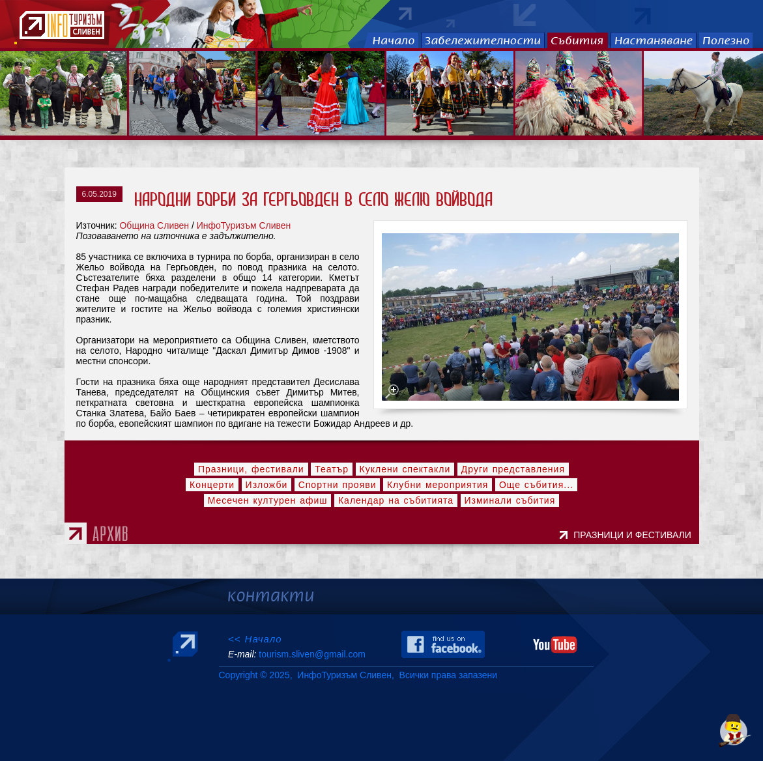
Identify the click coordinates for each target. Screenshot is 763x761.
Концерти (212, 485)
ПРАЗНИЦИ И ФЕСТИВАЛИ (634, 535)
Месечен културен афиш (268, 500)
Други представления (513, 469)
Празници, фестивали (251, 469)
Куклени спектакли (405, 469)
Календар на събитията (395, 500)
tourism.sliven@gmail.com (311, 654)
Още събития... (536, 485)
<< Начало (255, 638)
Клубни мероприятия (438, 485)
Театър (332, 469)
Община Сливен (154, 225)
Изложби (267, 485)
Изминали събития (510, 500)
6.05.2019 (99, 194)
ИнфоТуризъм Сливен (244, 225)
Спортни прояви (337, 485)
